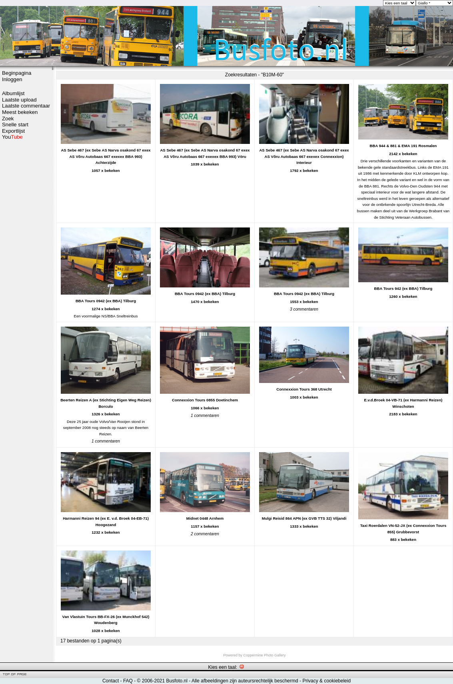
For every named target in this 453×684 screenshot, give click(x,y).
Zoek (8, 119)
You (12, 137)
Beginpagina (16, 73)
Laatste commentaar (26, 106)
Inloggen (12, 79)
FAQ (128, 681)
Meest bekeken (20, 112)
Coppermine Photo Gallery (264, 655)
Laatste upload (19, 100)
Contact (110, 681)
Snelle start (15, 125)
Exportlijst (13, 131)
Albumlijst (13, 93)
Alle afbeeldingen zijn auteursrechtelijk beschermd (245, 681)
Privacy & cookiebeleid (326, 681)
